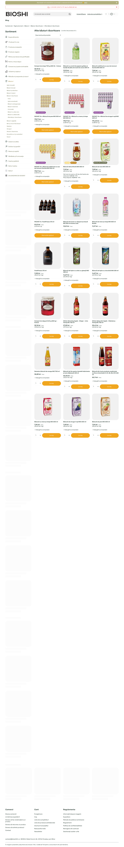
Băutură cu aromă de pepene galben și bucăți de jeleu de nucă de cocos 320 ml (76, 66)
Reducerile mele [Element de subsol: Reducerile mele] (40, 828)
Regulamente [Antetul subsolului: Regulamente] (69, 810)
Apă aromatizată (12, 101)
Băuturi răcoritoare (37, 26)
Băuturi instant (11, 93)
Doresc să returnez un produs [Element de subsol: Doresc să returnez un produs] (15, 824)
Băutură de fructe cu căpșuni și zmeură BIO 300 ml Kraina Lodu (75, 222)
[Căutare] (69, 14)
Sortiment (10, 31)
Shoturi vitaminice (12, 131)
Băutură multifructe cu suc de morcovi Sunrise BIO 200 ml (104, 66)
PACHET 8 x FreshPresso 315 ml (44, 222)
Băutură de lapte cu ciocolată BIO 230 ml (105, 270)
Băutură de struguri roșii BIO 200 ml (74, 422)
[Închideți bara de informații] (116, 7)
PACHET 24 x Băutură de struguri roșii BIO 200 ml (105, 117)
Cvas (9, 98)
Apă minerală (11, 85)
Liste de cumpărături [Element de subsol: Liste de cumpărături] (41, 820)
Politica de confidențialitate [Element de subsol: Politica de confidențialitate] (72, 826)
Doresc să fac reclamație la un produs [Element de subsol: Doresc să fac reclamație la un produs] (15, 820)
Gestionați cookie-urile (71, 831)
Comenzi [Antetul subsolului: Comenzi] (9, 810)
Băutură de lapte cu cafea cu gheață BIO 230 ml (76, 271)
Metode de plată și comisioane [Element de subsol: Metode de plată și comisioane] (73, 820)
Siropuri (9, 129)
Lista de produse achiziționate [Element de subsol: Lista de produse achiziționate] (44, 823)
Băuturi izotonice (13, 106)
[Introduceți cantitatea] (37, 79)
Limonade (11, 109)
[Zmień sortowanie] (47, 35)
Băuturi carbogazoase (14, 104)
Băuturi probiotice (12, 90)
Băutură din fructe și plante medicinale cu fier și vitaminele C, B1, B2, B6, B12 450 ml (105, 373)
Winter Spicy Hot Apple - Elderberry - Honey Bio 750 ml (104, 321)
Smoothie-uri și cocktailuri (14, 134)
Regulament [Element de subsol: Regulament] (67, 823)
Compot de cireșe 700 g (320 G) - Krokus (47, 66)
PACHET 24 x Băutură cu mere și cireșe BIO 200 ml (75, 117)
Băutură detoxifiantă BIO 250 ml (73, 167)
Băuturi (27, 26)
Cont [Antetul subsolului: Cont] (36, 810)
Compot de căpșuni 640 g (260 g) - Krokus (45, 321)
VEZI (85, 2)
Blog (7, 20)
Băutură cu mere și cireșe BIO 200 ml (46, 422)
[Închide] (116, 3)
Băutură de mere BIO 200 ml (101, 167)
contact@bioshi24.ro (12, 839)
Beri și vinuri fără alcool (13, 123)
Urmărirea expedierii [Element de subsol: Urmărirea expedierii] (12, 817)
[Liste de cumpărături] (95, 14)
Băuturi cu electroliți (13, 114)
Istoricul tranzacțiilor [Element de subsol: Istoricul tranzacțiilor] (41, 826)
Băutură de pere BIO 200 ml (101, 422)
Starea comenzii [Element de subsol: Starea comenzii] (10, 814)
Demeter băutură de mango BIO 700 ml (47, 371)
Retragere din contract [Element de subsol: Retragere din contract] (71, 828)
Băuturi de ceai (11, 88)
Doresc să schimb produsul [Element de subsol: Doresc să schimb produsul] (14, 827)
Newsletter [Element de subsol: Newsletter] (38, 831)
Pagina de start (18, 26)
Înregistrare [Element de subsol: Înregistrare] (38, 814)
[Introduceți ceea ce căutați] (52, 14)
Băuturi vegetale (11, 121)
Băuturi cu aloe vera (13, 112)
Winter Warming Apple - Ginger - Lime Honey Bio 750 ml (75, 321)
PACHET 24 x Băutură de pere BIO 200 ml (47, 116)
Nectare (9, 126)
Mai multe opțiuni (48, 130)
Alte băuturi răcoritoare (14, 117)
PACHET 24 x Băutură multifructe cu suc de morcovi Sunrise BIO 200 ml (47, 167)
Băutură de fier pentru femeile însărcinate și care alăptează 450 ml (76, 372)
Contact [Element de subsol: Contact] (8, 830)
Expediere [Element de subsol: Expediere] (66, 817)
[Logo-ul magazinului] (16, 14)
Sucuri (8, 137)
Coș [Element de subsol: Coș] (35, 817)
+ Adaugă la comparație (41, 74)
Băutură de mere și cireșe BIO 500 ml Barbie (104, 222)
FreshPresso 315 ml (40, 270)
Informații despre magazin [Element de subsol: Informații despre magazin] (72, 814)
